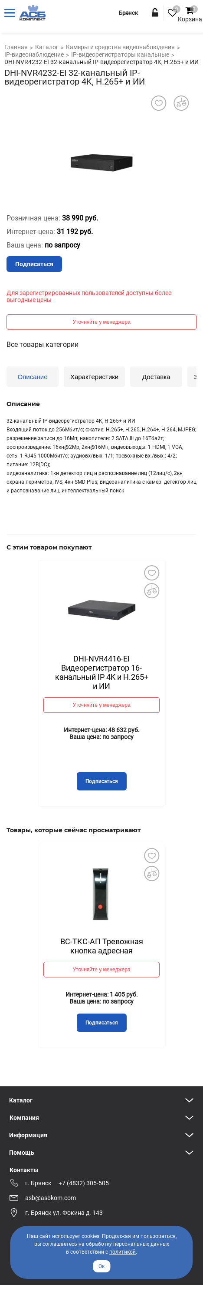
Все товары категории (43, 344)
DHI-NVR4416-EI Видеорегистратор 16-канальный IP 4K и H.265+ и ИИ (101, 672)
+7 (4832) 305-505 (84, 1183)
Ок (101, 1266)
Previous (52, 657)
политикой (122, 1252)
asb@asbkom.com (50, 1197)
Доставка (156, 376)
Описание (32, 376)
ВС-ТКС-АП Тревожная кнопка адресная (101, 946)
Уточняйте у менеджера (101, 322)
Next (151, 658)
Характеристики (94, 376)
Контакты (24, 1170)
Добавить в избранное (151, 573)
